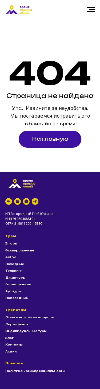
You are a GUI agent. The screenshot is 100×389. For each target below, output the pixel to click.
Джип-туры (15, 277)
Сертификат (16, 324)
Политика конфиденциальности (35, 370)
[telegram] (35, 201)
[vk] (8, 201)
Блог (9, 337)
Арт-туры (13, 291)
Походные (14, 264)
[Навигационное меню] (91, 9)
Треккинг (13, 270)
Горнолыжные (18, 284)
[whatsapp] (26, 201)
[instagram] (17, 201)
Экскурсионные (19, 250)
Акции (11, 351)
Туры (10, 236)
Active (10, 257)
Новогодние (16, 297)
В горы (11, 243)
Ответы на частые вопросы (29, 317)
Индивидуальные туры (26, 330)
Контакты (14, 344)
